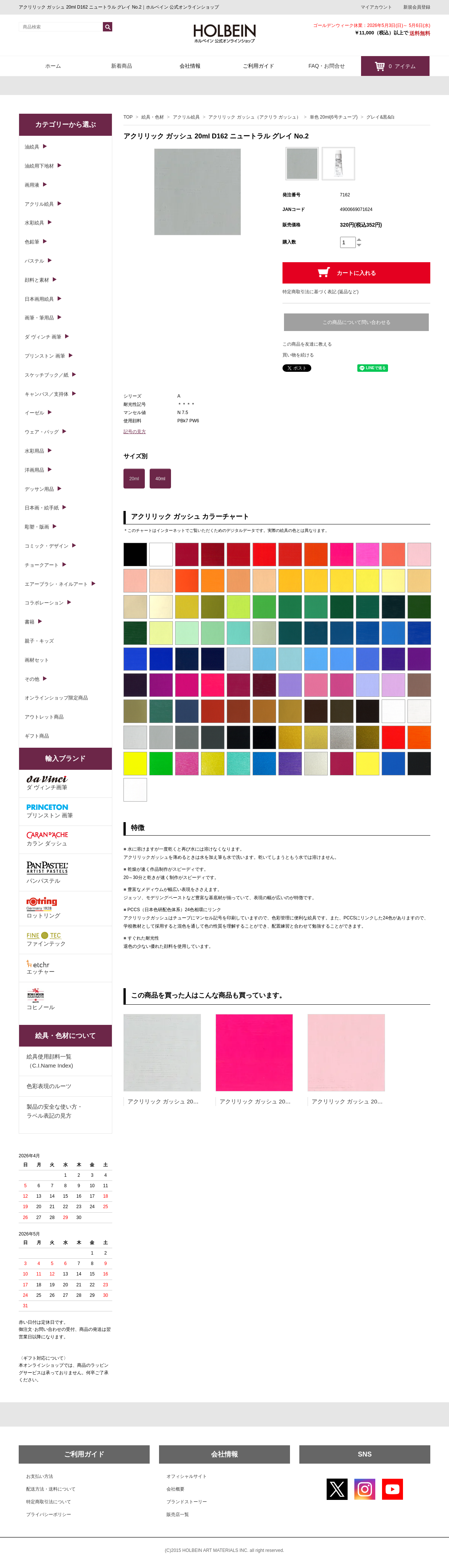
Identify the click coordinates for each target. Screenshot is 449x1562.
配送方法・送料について (51, 1489)
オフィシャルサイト (187, 1476)
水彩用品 (34, 451)
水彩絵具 (34, 223)
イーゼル (34, 413)
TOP (127, 117)
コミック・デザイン (46, 546)
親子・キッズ (39, 641)
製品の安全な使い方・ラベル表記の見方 (55, 1111)
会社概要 (175, 1489)
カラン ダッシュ (47, 838)
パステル (34, 261)
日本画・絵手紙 (42, 508)
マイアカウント (376, 7)
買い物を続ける (298, 355)
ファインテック (46, 939)
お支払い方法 (39, 1476)
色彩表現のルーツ (49, 1086)
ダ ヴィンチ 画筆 (43, 337)
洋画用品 (34, 470)
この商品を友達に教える (307, 344)
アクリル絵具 (186, 117)
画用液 (32, 185)
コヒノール (41, 999)
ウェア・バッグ (42, 432)
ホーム (53, 66)
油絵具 (32, 147)
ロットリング (43, 908)
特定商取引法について (48, 1501)
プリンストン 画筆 (45, 356)
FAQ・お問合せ (326, 66)
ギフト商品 (37, 736)
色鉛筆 (32, 242)
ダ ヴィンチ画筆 (47, 782)
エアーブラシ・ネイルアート (56, 584)
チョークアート (42, 565)
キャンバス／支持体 (46, 394)
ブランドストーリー (187, 1501)
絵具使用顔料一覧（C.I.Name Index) (50, 1061)
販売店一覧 (178, 1514)
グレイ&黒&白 (380, 117)
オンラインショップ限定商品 (56, 698)
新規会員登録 (416, 7)
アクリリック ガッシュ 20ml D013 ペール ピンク (373, 1101)
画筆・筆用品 (39, 318)
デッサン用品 (39, 489)
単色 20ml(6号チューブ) (334, 117)
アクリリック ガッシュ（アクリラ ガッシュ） (254, 117)
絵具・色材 (152, 117)
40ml (160, 478)
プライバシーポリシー (48, 1514)
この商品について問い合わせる (357, 322)
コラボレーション (44, 603)
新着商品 (121, 66)
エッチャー (41, 967)
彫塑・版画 (37, 527)
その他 (32, 679)
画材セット (37, 660)
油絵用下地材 (39, 166)
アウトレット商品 (44, 717)
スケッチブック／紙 (46, 375)
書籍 (29, 622)
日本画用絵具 (39, 299)
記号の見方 (134, 431)
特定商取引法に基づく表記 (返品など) (320, 291)
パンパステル (47, 872)
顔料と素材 (37, 280)
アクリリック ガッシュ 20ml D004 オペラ (272, 1101)
